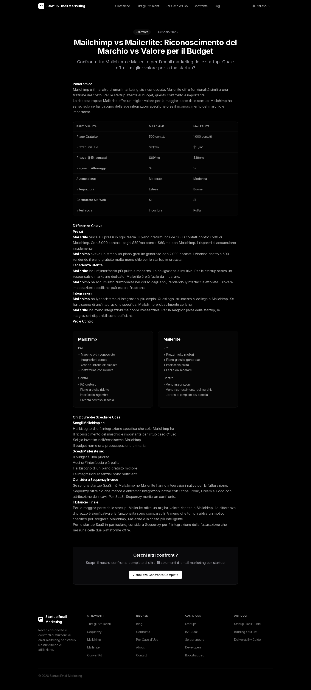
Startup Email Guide (247, 624)
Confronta (200, 6)
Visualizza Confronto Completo (155, 575)
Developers (193, 647)
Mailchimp (94, 639)
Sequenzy (94, 632)
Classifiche (122, 6)
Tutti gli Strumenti (148, 6)
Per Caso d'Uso (177, 6)
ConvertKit (94, 655)
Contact (141, 655)
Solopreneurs (194, 639)
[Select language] (261, 6)
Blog (217, 6)
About (140, 647)
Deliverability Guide (247, 639)
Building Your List (245, 632)
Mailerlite (93, 647)
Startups (191, 624)
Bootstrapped (194, 655)
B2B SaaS (192, 632)
